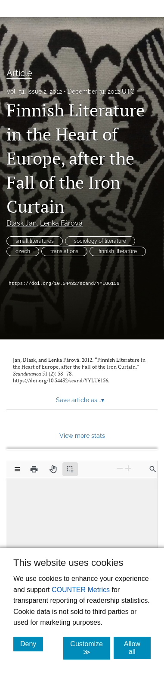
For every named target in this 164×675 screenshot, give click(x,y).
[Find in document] (153, 469)
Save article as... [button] (80, 400)
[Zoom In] (128, 468)
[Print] (34, 469)
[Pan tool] (53, 469)
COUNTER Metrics (81, 589)
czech (22, 251)
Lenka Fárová (61, 223)
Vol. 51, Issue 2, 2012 (34, 91)
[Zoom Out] (119, 468)
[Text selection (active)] (70, 469)
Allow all (137, 647)
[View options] (17, 469)
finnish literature (118, 251)
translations (64, 251)
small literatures (34, 241)
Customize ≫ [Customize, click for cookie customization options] (90, 648)
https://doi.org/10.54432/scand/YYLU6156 (64, 283)
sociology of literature (100, 241)
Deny (31, 644)
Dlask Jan (21, 223)
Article (19, 73)
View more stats (82, 435)
